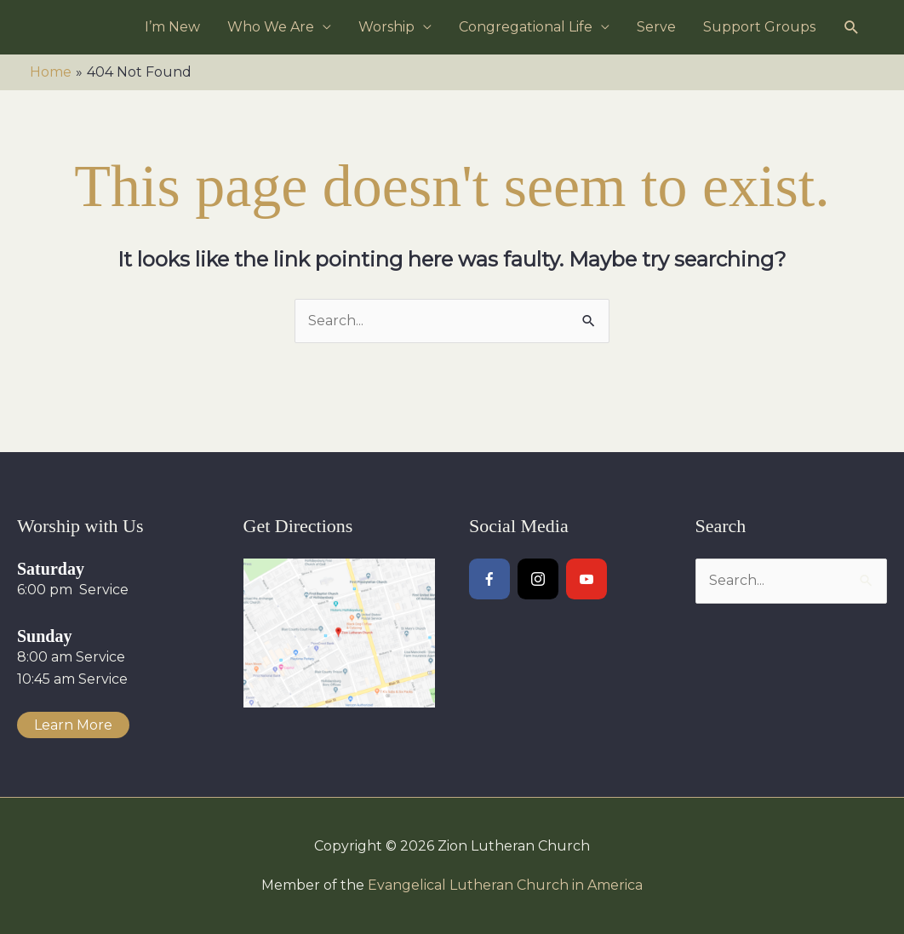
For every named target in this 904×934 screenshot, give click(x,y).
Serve (656, 27)
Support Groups (759, 27)
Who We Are (270, 27)
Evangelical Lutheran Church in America (505, 885)
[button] (852, 28)
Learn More (73, 725)
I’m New (172, 27)
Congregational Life (525, 27)
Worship (386, 27)
